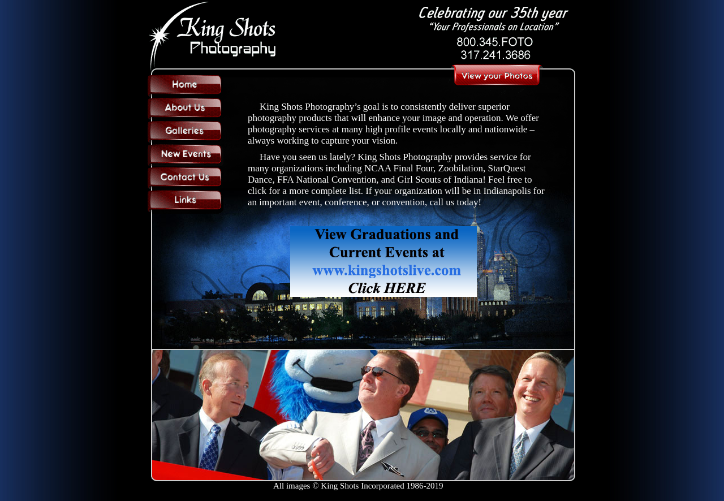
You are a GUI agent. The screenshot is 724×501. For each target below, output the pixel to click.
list (355, 190)
